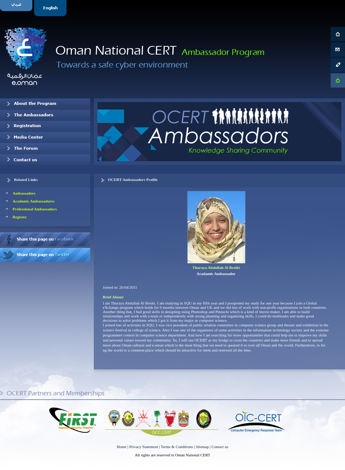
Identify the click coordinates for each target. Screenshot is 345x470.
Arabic (17, 8)
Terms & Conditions (177, 447)
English (51, 8)
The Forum (45, 148)
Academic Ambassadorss (33, 201)
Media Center (45, 137)
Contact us (45, 159)
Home (121, 447)
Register (20, 217)
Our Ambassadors (45, 115)
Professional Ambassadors (35, 209)
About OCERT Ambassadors (45, 103)
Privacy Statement (143, 447)
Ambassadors (24, 193)
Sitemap (202, 447)
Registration (45, 126)
